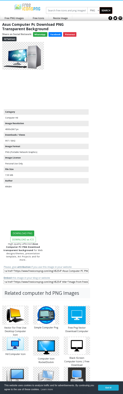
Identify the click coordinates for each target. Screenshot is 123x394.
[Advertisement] (23, 89)
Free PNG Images (14, 18)
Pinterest (69, 34)
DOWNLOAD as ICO (23, 239)
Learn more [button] (47, 389)
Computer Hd (11, 117)
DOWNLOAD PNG (22, 233)
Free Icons (38, 18)
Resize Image (60, 18)
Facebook (55, 34)
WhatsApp (40, 34)
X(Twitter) (9, 39)
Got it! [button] (108, 387)
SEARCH (105, 10)
